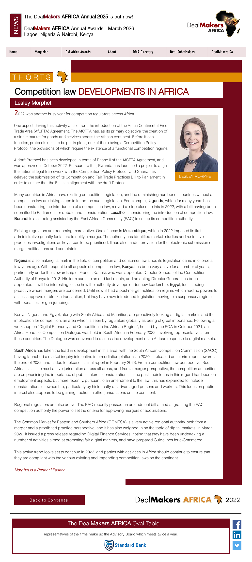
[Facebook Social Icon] (237, 524)
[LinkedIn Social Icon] (237, 535)
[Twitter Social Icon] (237, 545)
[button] (15, 25)
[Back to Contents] (49, 500)
